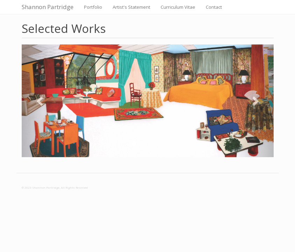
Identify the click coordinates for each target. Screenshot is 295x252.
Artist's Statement (131, 7)
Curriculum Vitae (178, 7)
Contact (214, 7)
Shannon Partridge (47, 7)
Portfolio (93, 7)
